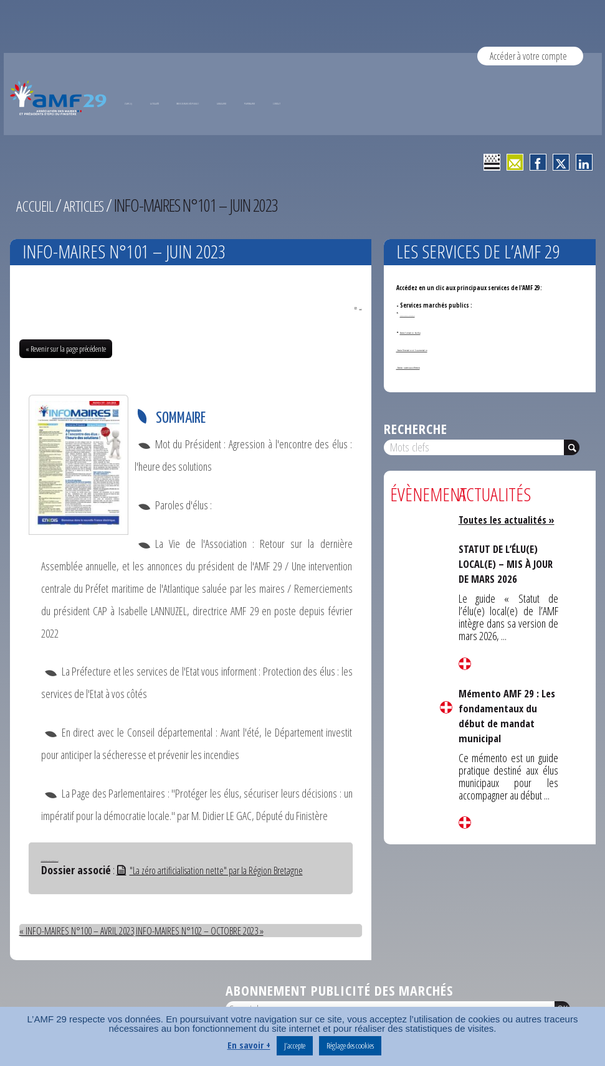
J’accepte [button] (294, 1045)
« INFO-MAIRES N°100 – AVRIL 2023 (83, 931)
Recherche (415, 428)
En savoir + (248, 1045)
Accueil (36, 205)
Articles (89, 205)
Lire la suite (446, 707)
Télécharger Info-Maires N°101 (67, 860)
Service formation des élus (436, 332)
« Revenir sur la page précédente (66, 350)
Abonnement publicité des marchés (339, 990)
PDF (353, 308)
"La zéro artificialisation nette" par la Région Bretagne (220, 871)
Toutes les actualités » (508, 525)
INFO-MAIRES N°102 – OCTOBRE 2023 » (222, 931)
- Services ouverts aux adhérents (440, 366)
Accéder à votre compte (530, 55)
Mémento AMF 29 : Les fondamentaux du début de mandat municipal (507, 727)
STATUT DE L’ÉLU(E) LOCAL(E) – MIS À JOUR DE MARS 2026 (505, 576)
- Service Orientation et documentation (449, 349)
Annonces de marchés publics (425, 314)
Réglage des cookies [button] (350, 1045)
